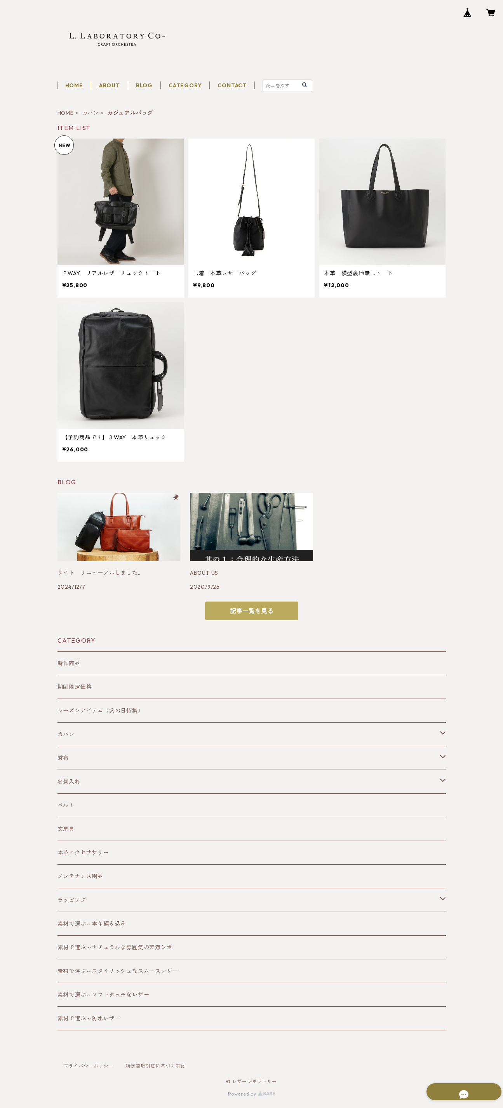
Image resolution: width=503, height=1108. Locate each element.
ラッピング (71, 899)
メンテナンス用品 (80, 876)
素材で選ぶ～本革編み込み (92, 923)
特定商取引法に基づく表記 (156, 1066)
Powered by (251, 1094)
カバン (90, 112)
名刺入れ (68, 781)
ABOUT (109, 85)
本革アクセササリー (83, 852)
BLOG (144, 85)
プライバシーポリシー (88, 1066)
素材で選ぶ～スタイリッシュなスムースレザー (117, 971)
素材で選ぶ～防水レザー (89, 1018)
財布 (63, 757)
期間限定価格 (74, 686)
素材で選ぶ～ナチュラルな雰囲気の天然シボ (114, 947)
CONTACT (232, 85)
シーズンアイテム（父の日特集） (100, 710)
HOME (74, 85)
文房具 (66, 828)
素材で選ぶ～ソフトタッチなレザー (103, 994)
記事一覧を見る (251, 611)
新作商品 (68, 663)
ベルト (66, 805)
